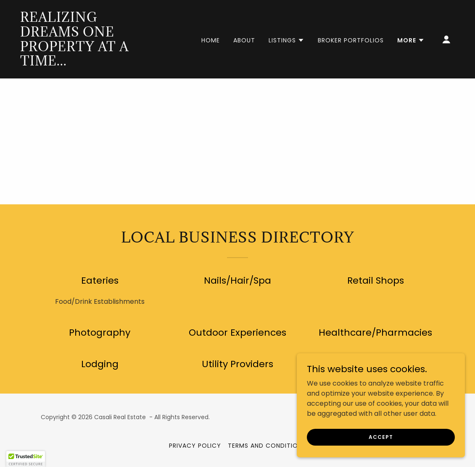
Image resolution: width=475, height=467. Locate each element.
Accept (381, 436)
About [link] (244, 40)
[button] (286, 40)
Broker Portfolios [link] (351, 40)
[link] (81, 63)
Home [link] (210, 40)
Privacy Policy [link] (195, 445)
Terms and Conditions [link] (267, 445)
